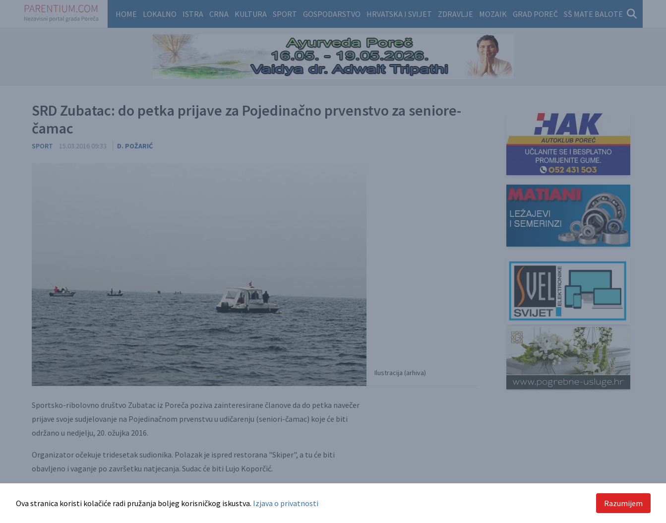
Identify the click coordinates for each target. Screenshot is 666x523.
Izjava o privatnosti (285, 503)
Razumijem (623, 503)
